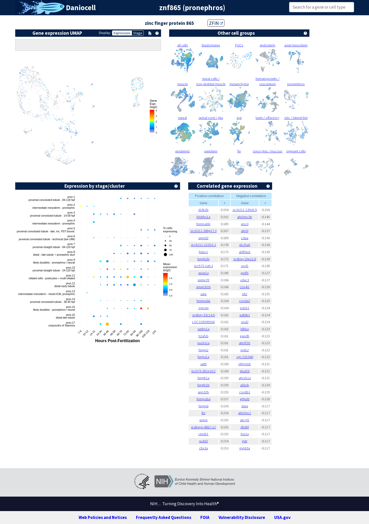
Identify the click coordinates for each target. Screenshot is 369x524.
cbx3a (203, 448)
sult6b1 (244, 315)
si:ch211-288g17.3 (203, 231)
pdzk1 (244, 308)
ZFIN (216, 23)
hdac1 (203, 252)
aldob (244, 385)
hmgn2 (203, 350)
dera (244, 406)
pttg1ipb (244, 364)
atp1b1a (245, 378)
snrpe (203, 420)
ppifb (245, 273)
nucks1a (203, 343)
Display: (105, 32)
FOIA (204, 517)
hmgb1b (203, 385)
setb (203, 364)
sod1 (245, 266)
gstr (244, 441)
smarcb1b (203, 287)
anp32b (203, 392)
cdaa (244, 238)
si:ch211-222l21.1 (203, 244)
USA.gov (282, 517)
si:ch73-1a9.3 (203, 266)
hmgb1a (203, 378)
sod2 (245, 322)
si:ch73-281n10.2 (203, 371)
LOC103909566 (203, 322)
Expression (122, 33)
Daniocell (81, 7)
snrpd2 (203, 238)
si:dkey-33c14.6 (203, 315)
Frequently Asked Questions (163, 517)
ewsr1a (203, 273)
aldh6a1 (245, 252)
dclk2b (203, 209)
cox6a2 (244, 301)
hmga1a (203, 357)
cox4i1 (245, 287)
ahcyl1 (244, 420)
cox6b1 (244, 392)
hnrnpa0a (203, 301)
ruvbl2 (203, 441)
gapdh (244, 336)
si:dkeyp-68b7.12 (203, 427)
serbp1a (203, 329)
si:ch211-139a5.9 (245, 209)
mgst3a (244, 448)
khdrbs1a (203, 217)
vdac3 (244, 280)
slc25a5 (244, 244)
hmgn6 (203, 406)
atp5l (244, 231)
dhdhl (244, 427)
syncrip (203, 308)
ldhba (244, 329)
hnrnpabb (203, 224)
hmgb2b (203, 259)
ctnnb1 (203, 434)
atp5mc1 (244, 413)
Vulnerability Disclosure (242, 517)
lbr (203, 413)
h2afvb (203, 336)
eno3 (245, 224)
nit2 (244, 294)
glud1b (245, 371)
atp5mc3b (244, 217)
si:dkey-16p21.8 (244, 259)
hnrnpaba (203, 399)
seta (203, 294)
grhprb (245, 399)
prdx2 (244, 350)
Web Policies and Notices (103, 517)
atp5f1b (244, 343)
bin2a (245, 434)
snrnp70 (203, 280)
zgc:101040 (244, 357)
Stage (137, 33)
